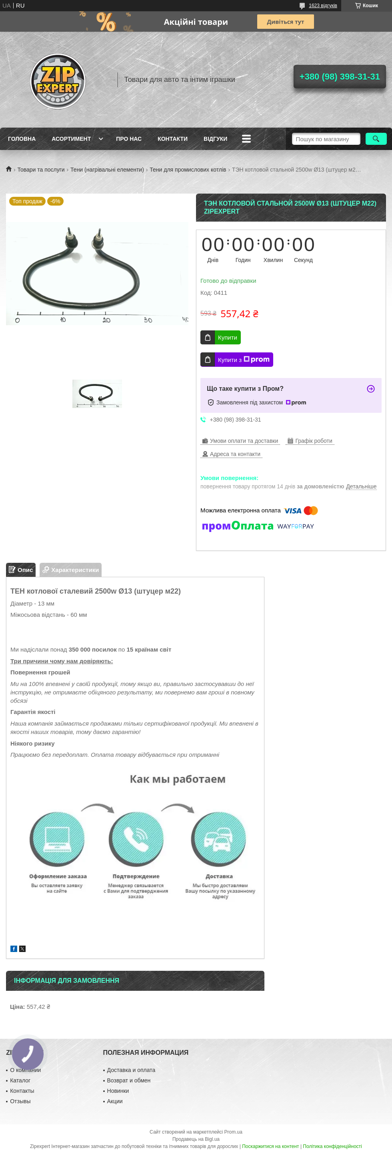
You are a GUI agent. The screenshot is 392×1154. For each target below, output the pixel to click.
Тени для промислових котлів (188, 169)
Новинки (118, 1091)
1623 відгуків (323, 5)
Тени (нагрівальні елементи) (107, 169)
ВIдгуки (215, 139)
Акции (115, 1101)
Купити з (244, 359)
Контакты (22, 1091)
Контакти (173, 139)
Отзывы (20, 1101)
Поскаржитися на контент (270, 1146)
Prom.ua (233, 1132)
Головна (22, 139)
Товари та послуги (40, 169)
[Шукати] (376, 139)
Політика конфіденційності (332, 1146)
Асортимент (71, 139)
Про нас (129, 139)
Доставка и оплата (131, 1070)
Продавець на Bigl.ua (196, 1139)
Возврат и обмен (129, 1080)
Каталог (20, 1080)
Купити (227, 337)
